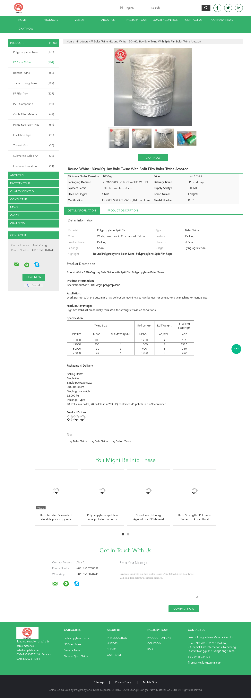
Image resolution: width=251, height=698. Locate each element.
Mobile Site (150, 682)
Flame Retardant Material (33, 125)
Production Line (159, 638)
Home (22, 20)
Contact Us (193, 20)
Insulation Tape (33, 135)
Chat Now (26, 28)
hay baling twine (121, 441)
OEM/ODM (154, 643)
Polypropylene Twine (33, 52)
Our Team (114, 655)
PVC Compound (33, 104)
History (112, 643)
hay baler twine (77, 441)
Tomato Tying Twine (33, 83)
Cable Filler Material (33, 114)
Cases (14, 215)
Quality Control (165, 20)
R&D (150, 649)
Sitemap (99, 682)
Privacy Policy (123, 682)
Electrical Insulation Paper (33, 166)
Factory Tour (136, 20)
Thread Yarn (33, 146)
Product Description (123, 210)
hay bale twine (99, 441)
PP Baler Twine (33, 63)
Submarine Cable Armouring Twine (34, 156)
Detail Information (82, 210)
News (14, 207)
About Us (108, 20)
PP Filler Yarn (33, 94)
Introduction (117, 638)
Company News (222, 20)
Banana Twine (33, 73)
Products (51, 20)
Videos (79, 20)
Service (112, 649)
